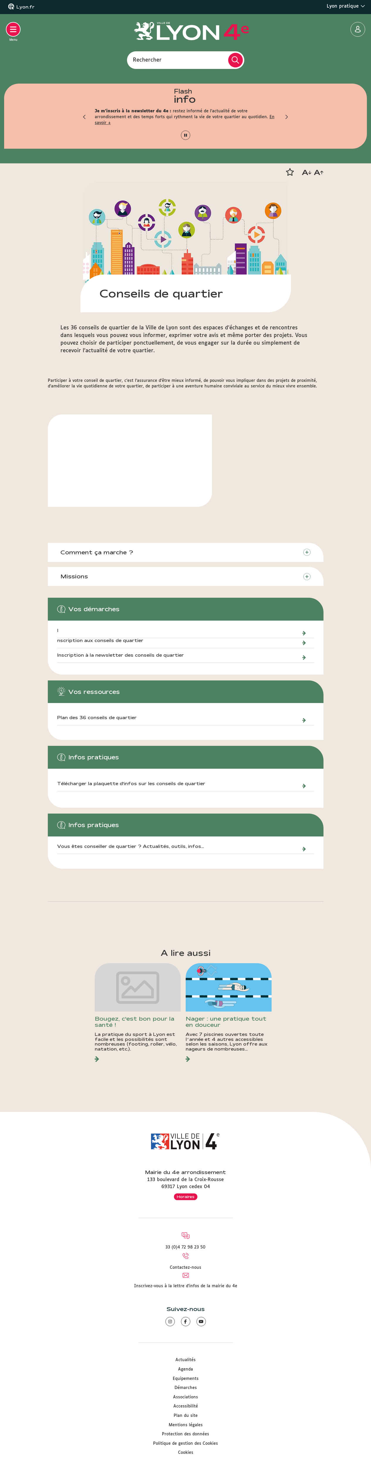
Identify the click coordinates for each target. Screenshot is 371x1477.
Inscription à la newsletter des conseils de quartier (121, 655)
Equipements (186, 1379)
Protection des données (185, 1434)
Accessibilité (185, 1407)
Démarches (186, 1388)
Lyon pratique (346, 6)
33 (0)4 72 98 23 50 (185, 1247)
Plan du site (186, 1416)
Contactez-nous (185, 1268)
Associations (185, 1397)
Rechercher (147, 59)
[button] (84, 117)
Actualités (185, 1360)
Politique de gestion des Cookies (185, 1444)
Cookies (185, 1453)
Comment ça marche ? (97, 552)
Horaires (185, 1197)
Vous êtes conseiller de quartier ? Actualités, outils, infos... (130, 846)
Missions (75, 576)
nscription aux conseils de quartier (100, 640)
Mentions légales (186, 1425)
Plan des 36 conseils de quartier (97, 718)
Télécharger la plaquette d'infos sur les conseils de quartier (131, 784)
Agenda (185, 1369)
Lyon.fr (25, 7)
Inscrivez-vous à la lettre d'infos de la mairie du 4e (185, 1286)
